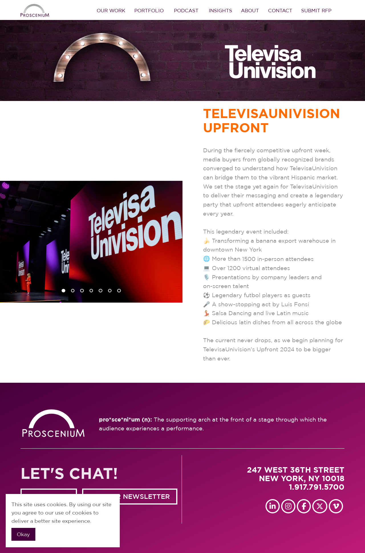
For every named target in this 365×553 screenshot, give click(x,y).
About (250, 10)
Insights (220, 10)
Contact (280, 10)
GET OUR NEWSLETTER (130, 496)
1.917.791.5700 (316, 487)
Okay (23, 534)
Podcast (186, 10)
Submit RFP (316, 10)
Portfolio (149, 10)
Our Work (111, 10)
